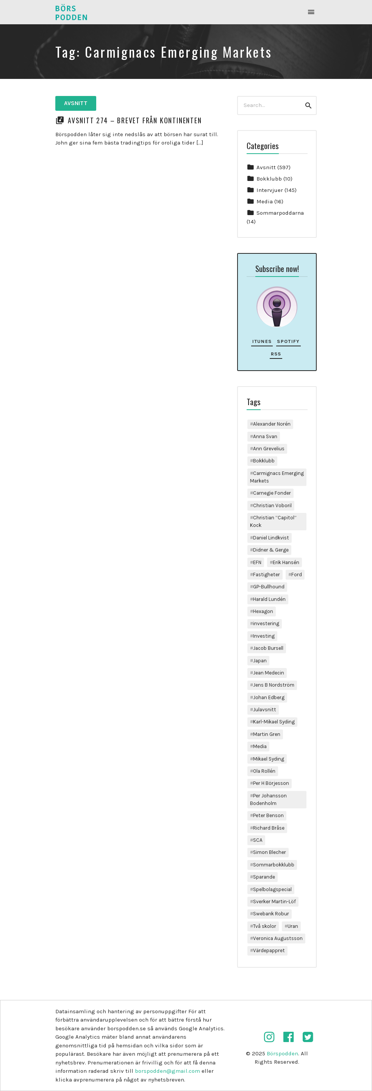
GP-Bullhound (268, 587)
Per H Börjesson (271, 783)
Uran (293, 926)
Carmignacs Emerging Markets (277, 477)
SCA (258, 840)
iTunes (262, 341)
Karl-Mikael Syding (274, 722)
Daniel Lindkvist (271, 538)
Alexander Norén (272, 424)
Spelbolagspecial (272, 889)
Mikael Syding (268, 759)
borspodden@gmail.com (167, 1070)
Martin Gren (266, 734)
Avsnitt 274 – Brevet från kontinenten (135, 120)
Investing (264, 636)
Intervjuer (269, 190)
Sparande (264, 877)
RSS (276, 354)
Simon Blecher (269, 852)
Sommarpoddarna (280, 212)
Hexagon (263, 611)
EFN (257, 562)
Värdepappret (269, 950)
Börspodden (282, 1053)
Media (264, 201)
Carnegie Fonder (272, 493)
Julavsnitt (264, 709)
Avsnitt (76, 103)
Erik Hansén (286, 562)
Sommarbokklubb (273, 865)
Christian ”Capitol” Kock (273, 521)
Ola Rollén (264, 771)
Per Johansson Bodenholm (268, 799)
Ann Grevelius (268, 448)
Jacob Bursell (268, 648)
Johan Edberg (268, 697)
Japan (260, 660)
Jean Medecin (268, 673)
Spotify (288, 341)
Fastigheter (266, 574)
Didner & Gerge (271, 550)
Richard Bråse (268, 828)
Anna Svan (265, 436)
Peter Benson (268, 815)
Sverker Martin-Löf (274, 901)
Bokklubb (269, 178)
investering (266, 623)
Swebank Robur (271, 914)
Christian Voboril (272, 505)
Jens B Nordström (273, 685)
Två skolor (264, 926)
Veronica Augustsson (278, 938)
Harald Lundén (269, 599)
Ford (296, 574)
